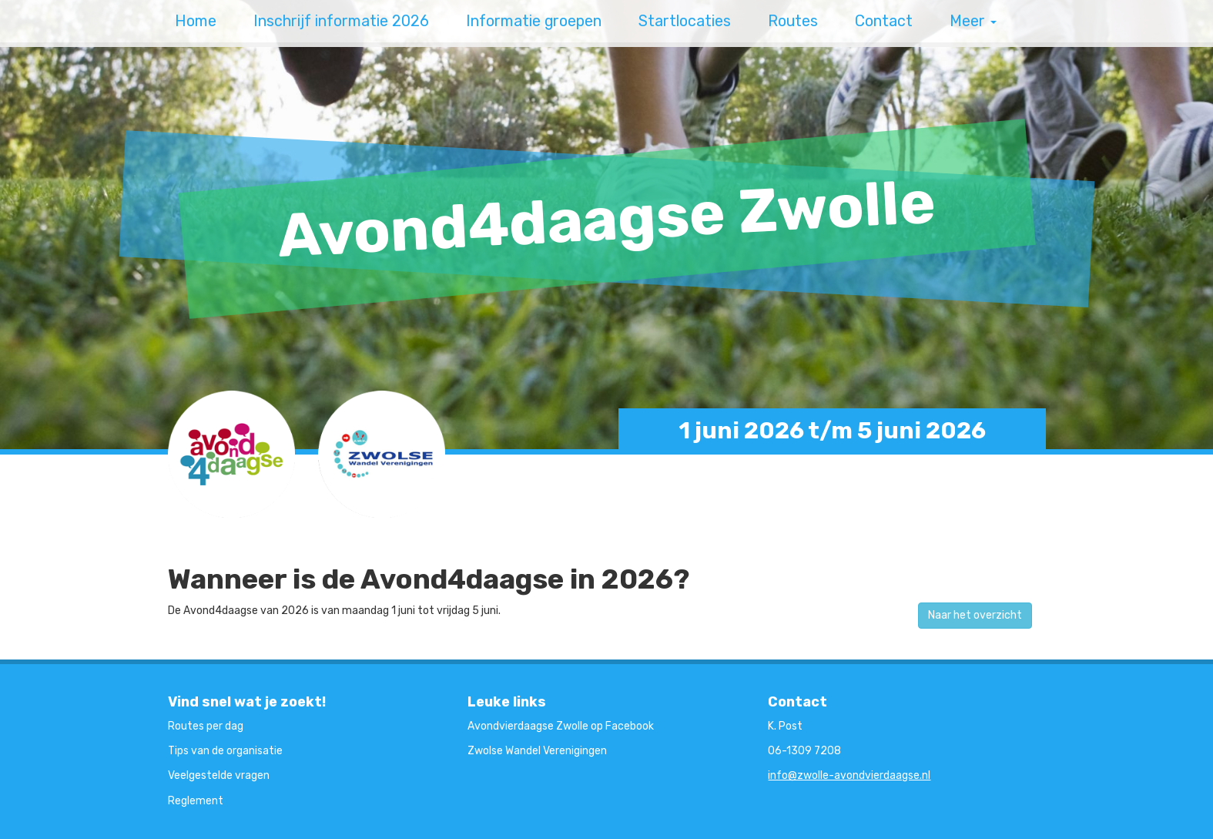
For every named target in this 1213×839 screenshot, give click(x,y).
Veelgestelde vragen (219, 775)
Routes (793, 21)
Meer (973, 21)
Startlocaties (684, 21)
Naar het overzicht (975, 615)
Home (195, 21)
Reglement (195, 800)
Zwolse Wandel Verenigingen (537, 750)
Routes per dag (205, 726)
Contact (884, 21)
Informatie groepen (533, 21)
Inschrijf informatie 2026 (341, 21)
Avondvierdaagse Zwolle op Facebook (560, 726)
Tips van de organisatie (225, 750)
